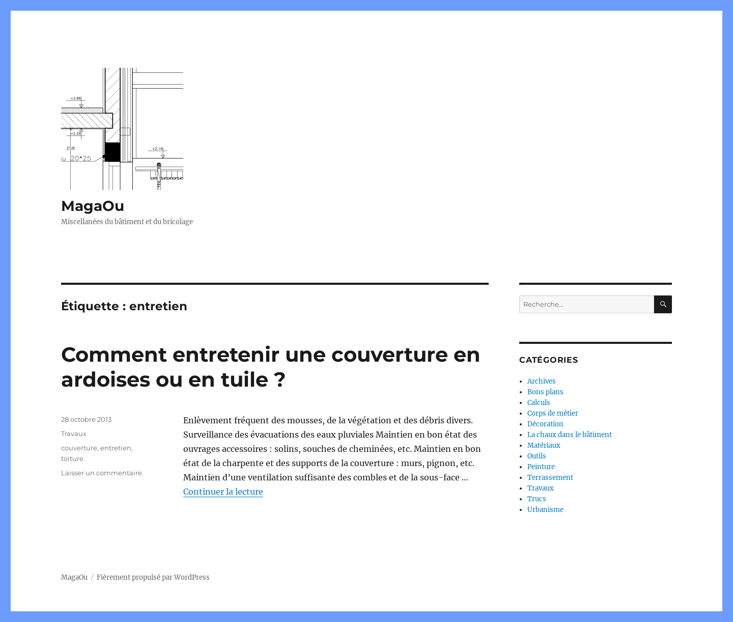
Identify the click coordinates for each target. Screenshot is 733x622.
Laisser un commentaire (101, 473)
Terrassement (550, 477)
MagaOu (92, 205)
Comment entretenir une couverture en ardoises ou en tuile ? (271, 367)
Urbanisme (545, 509)
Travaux (74, 433)
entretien (115, 448)
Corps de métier (552, 413)
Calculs (538, 402)
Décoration (545, 424)
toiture (72, 458)
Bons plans (545, 392)
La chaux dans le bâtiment (569, 434)
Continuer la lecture (223, 491)
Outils (536, 456)
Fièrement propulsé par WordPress (153, 577)
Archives (541, 381)
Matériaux (543, 445)
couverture (79, 448)
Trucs (536, 499)
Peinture (541, 467)
